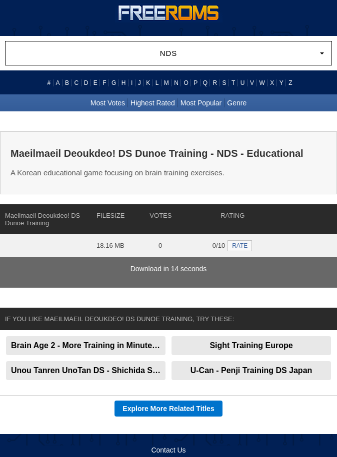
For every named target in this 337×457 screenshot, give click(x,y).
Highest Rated (152, 103)
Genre (236, 103)
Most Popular (201, 103)
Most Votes (107, 103)
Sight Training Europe (251, 345)
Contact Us (168, 450)
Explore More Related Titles (168, 409)
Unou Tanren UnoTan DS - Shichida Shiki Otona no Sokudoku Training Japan (88, 370)
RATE (240, 245)
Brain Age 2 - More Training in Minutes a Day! (88, 345)
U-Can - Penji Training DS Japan (251, 370)
